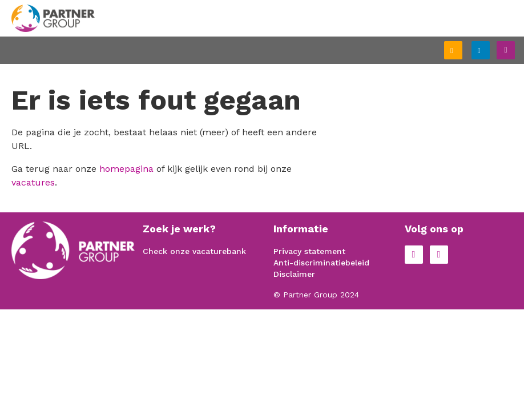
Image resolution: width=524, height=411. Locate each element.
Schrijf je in (461, 51)
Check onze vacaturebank (194, 251)
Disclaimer (294, 274)
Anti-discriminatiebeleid (321, 262)
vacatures (33, 182)
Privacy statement (309, 251)
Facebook (414, 254)
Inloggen (489, 48)
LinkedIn (439, 254)
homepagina (126, 168)
